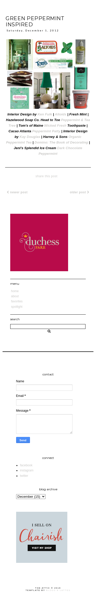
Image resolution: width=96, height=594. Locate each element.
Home (15, 291)
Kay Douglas (29, 137)
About (15, 296)
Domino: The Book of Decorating (61, 142)
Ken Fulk (45, 114)
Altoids (60, 114)
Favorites (17, 301)
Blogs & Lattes (58, 590)
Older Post (79, 192)
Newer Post (17, 192)
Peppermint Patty (46, 131)
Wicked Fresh (55, 125)
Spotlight (17, 306)
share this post (47, 176)
